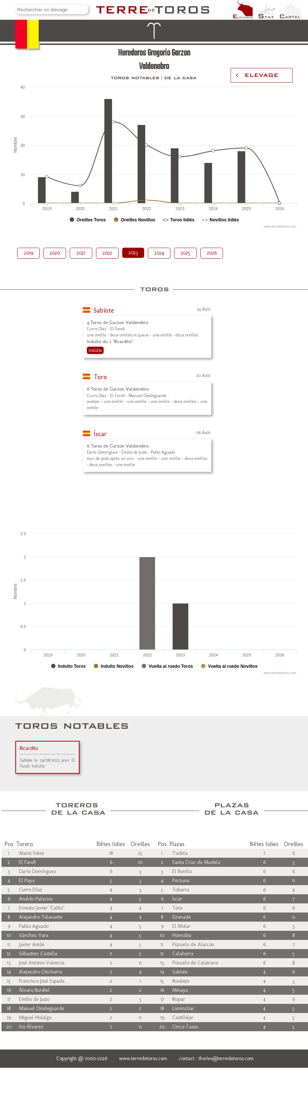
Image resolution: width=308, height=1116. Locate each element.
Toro (100, 377)
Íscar (100, 434)
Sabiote (104, 310)
